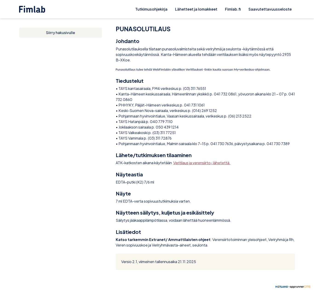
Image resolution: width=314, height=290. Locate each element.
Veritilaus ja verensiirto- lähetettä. (201, 162)
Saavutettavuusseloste (270, 9)
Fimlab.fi (233, 9)
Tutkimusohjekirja (151, 9)
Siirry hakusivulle (60, 32)
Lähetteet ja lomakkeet (196, 9)
